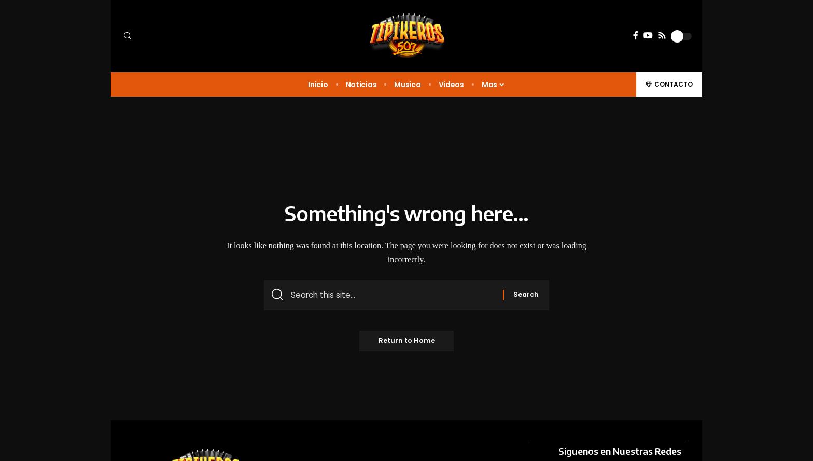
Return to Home (407, 343)
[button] (189, 36)
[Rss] (662, 36)
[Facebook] (635, 36)
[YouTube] (648, 36)
